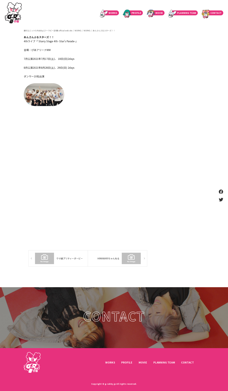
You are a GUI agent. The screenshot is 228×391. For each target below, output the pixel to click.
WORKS (109, 12)
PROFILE (133, 12)
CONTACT (213, 12)
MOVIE (156, 12)
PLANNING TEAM (183, 12)
